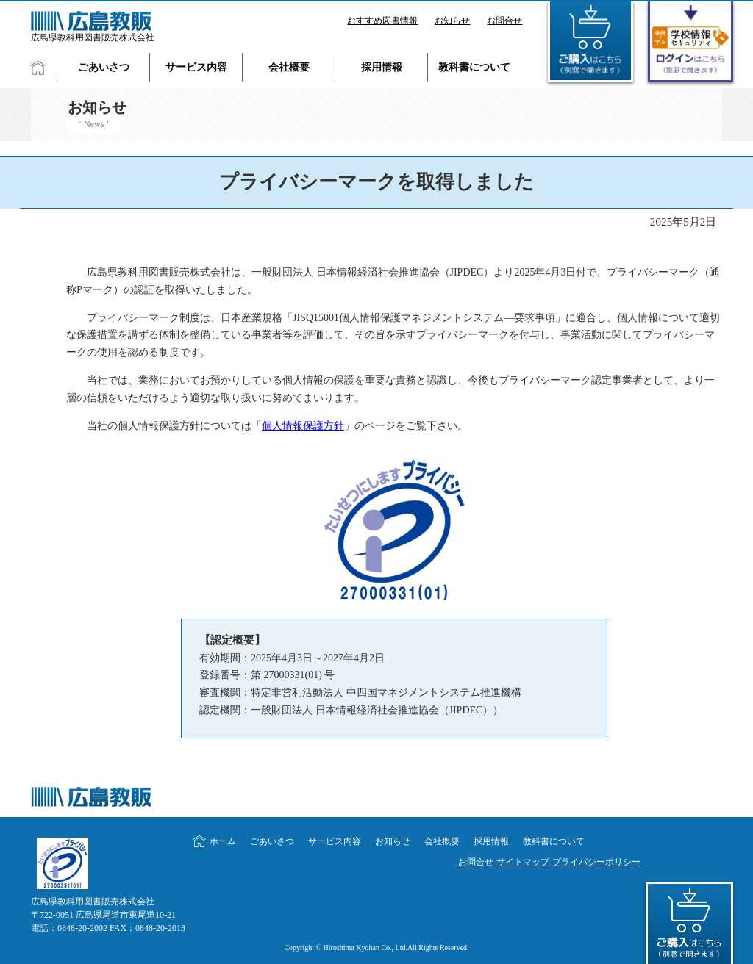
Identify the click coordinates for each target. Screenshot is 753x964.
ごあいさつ (103, 67)
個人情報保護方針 (303, 425)
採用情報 (381, 67)
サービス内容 (196, 67)
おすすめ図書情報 (382, 20)
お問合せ (504, 20)
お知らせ (452, 20)
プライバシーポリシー (596, 862)
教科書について (474, 67)
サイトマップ (522, 862)
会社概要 (289, 67)
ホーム (223, 841)
